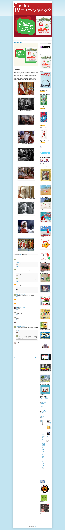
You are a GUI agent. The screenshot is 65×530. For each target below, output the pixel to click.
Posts (48, 440)
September (43, 465)
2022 (41, 422)
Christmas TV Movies (43, 445)
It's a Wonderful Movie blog (44, 401)
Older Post (36, 357)
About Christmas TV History (18, 42)
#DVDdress (25, 39)
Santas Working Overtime (44, 415)
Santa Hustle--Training (43, 463)
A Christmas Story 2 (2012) (43, 440)
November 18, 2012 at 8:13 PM (22, 307)
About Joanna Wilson (16, 39)
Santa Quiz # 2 (43, 441)
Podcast (21, 39)
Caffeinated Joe (42, 407)
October (43, 464)
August (42, 467)
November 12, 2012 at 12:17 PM (21, 269)
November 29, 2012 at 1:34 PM (21, 326)
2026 (41, 420)
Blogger (35, 526)
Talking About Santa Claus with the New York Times (43, 443)
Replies (18, 262)
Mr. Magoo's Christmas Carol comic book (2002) (43, 454)
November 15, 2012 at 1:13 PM (21, 294)
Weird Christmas (43, 404)
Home (26, 357)
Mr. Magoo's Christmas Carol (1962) (43, 461)
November (43, 434)
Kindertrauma (42, 403)
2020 (41, 424)
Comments (48, 441)
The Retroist (42, 416)
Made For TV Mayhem (43, 402)
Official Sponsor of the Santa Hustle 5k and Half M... (43, 448)
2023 (41, 421)
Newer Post (15, 357)
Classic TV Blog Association (44, 397)
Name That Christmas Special (44, 398)
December (43, 432)
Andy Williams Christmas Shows (43, 451)
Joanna (17, 307)
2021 (41, 423)
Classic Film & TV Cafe (43, 411)
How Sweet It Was (43, 410)
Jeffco (17, 269)
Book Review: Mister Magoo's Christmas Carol (43, 457)
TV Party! (42, 417)
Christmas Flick (42, 412)
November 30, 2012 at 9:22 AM (23, 335)
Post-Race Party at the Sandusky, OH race (29, 73)
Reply (17, 266)
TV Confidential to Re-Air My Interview (43, 436)
